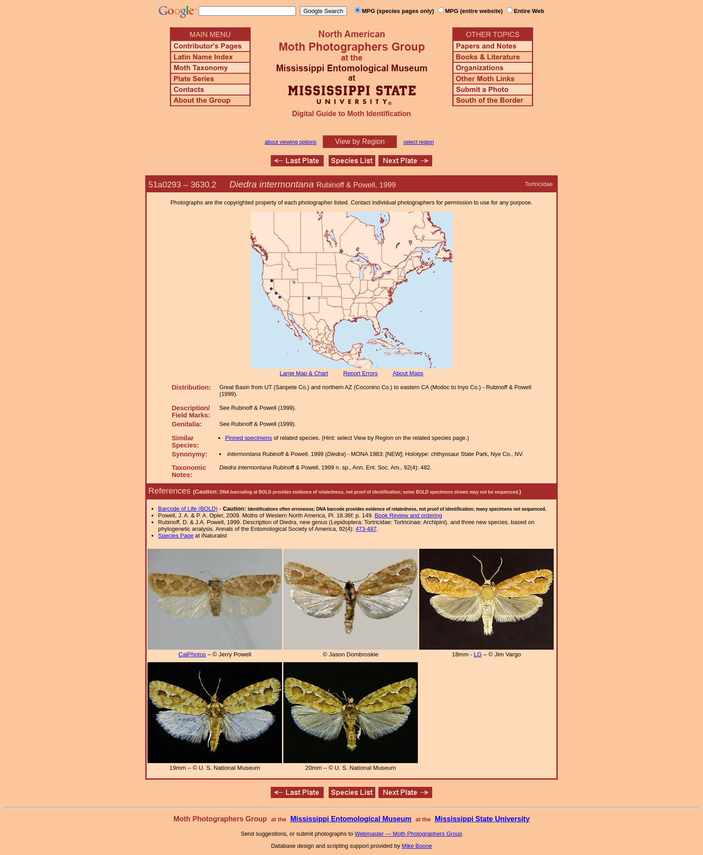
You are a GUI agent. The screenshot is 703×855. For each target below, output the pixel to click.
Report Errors (360, 373)
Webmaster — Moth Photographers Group (408, 833)
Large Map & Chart (304, 373)
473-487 (366, 528)
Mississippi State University (482, 819)
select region (419, 142)
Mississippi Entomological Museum (350, 819)
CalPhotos (192, 654)
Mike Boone (417, 845)
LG (478, 654)
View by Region (360, 141)
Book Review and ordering (408, 515)
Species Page (176, 535)
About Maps (408, 373)
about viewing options (290, 142)
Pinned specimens (248, 437)
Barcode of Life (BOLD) (188, 508)
